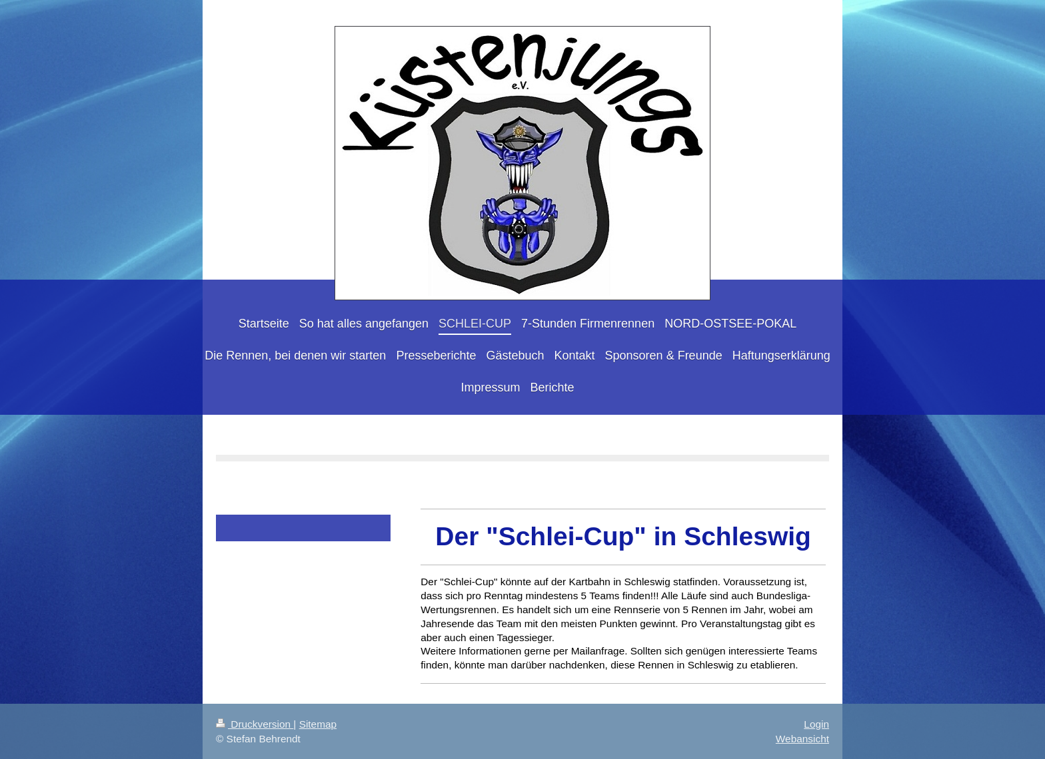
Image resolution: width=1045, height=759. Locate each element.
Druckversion (254, 724)
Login (816, 724)
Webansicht (802, 738)
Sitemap (318, 724)
